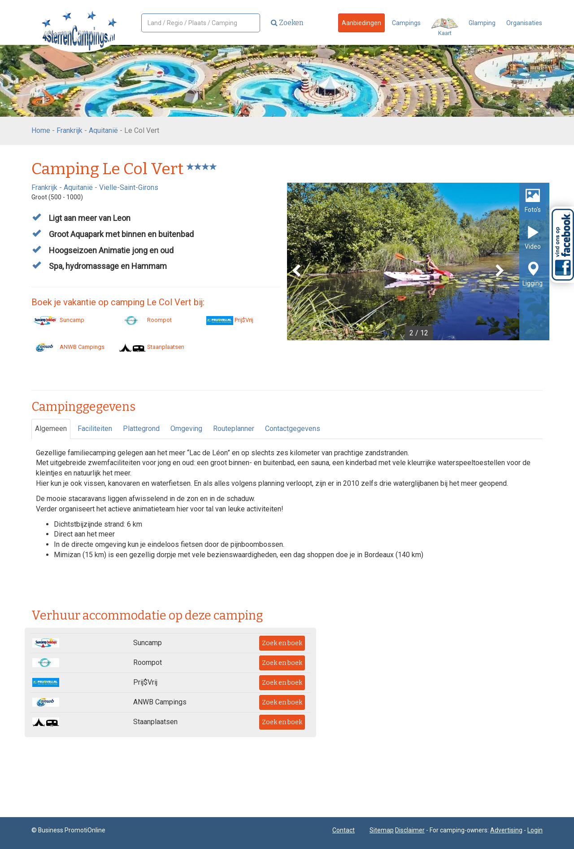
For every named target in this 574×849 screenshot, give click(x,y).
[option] (418, 261)
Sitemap (382, 830)
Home (40, 130)
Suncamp (57, 320)
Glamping (482, 22)
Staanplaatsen (151, 346)
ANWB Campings (67, 346)
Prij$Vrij (229, 320)
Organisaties (524, 22)
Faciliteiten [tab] (95, 428)
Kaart (444, 27)
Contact (343, 830)
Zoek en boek (282, 643)
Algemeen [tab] (51, 428)
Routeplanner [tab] (233, 428)
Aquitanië (103, 130)
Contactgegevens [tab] (292, 428)
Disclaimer (410, 830)
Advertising (506, 830)
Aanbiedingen (361, 22)
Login (535, 830)
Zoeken (287, 22)
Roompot (145, 320)
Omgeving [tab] (186, 428)
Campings (406, 22)
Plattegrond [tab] (141, 428)
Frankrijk (70, 130)
